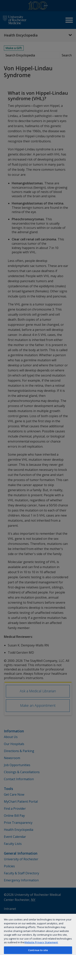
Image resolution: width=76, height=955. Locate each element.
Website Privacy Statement (41, 942)
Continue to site (38, 950)
